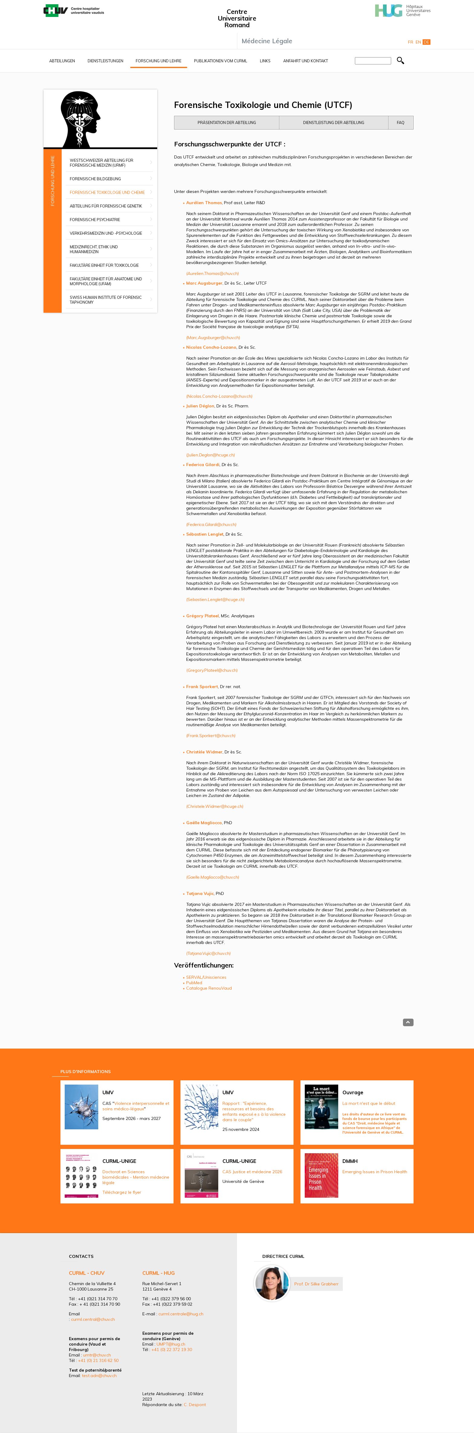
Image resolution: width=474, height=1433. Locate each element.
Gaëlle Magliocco (204, 822)
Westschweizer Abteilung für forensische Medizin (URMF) (101, 163)
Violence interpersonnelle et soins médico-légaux (135, 1106)
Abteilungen (62, 60)
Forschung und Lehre (158, 60)
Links (265, 60)
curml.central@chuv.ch (93, 1319)
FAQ (400, 122)
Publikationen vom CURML (220, 60)
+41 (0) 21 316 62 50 (98, 1360)
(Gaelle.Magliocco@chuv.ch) (212, 877)
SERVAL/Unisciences (206, 977)
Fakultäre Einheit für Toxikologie (104, 265)
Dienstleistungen (105, 60)
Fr (410, 42)
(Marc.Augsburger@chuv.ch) (213, 337)
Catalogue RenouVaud (209, 988)
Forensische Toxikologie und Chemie (107, 192)
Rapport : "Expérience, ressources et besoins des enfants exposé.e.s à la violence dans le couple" (254, 1111)
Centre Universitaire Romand (237, 18)
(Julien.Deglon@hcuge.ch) (210, 455)
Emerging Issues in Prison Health (375, 1171)
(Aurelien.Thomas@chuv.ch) (212, 273)
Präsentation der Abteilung (227, 122)
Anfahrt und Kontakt (305, 60)
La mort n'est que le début (369, 1103)
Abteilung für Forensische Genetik (106, 206)
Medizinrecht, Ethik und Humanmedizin (94, 249)
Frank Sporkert (202, 686)
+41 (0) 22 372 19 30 (171, 1349)
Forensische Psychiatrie (95, 219)
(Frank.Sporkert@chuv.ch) (210, 735)
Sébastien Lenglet (204, 534)
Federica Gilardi (202, 464)
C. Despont (195, 1404)
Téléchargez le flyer (121, 1192)
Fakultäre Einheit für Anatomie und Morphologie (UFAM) (106, 281)
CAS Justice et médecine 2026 (252, 1171)
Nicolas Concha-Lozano (211, 347)
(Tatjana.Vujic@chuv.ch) (208, 953)
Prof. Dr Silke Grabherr (316, 1284)
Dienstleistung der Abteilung (333, 122)
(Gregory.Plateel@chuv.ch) (212, 670)
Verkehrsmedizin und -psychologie (106, 233)
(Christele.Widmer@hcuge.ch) (214, 806)
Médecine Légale (267, 41)
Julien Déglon (200, 406)
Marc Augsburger (204, 283)
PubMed (194, 982)
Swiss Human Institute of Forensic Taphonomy (106, 300)
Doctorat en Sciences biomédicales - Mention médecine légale (135, 1177)
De (426, 42)
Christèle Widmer (204, 752)
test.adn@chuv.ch (99, 1375)
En (418, 42)
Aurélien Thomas (204, 202)
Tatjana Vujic (200, 893)
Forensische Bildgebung (95, 178)
